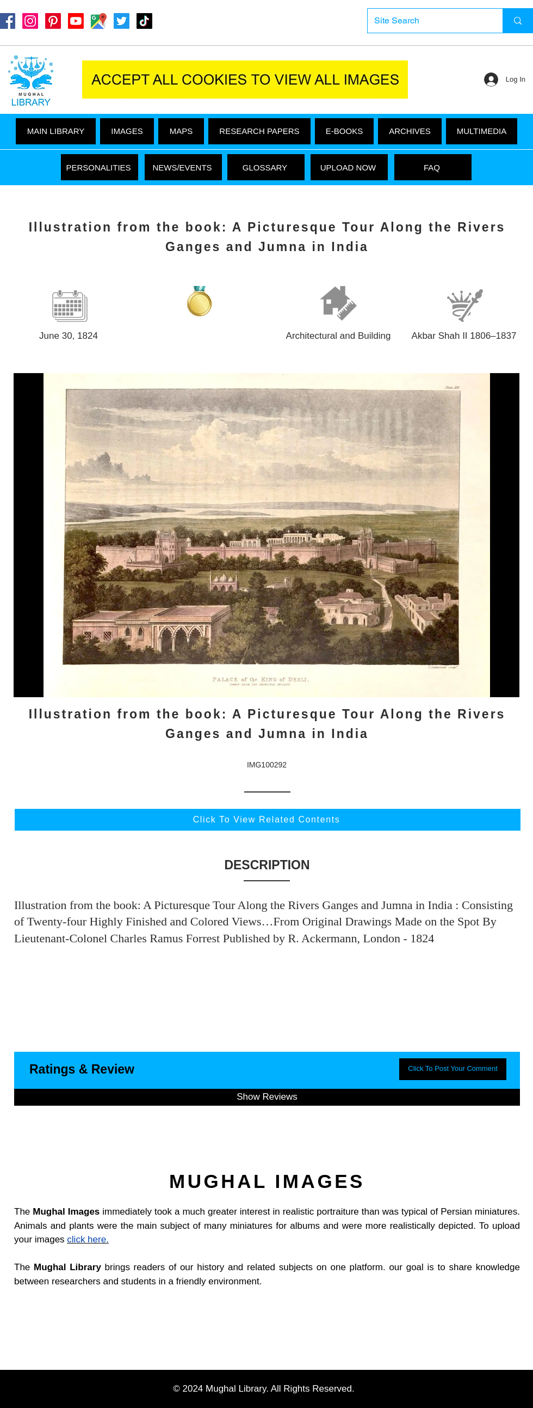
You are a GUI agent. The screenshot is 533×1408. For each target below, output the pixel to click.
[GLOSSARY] (266, 167)
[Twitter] (121, 21)
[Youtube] (76, 21)
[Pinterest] (53, 21)
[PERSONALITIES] (99, 167)
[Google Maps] (99, 21)
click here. (88, 1239)
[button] (481, 131)
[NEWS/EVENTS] (183, 167)
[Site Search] (427, 21)
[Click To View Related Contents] (267, 820)
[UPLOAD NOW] (349, 167)
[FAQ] (433, 167)
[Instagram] (30, 21)
